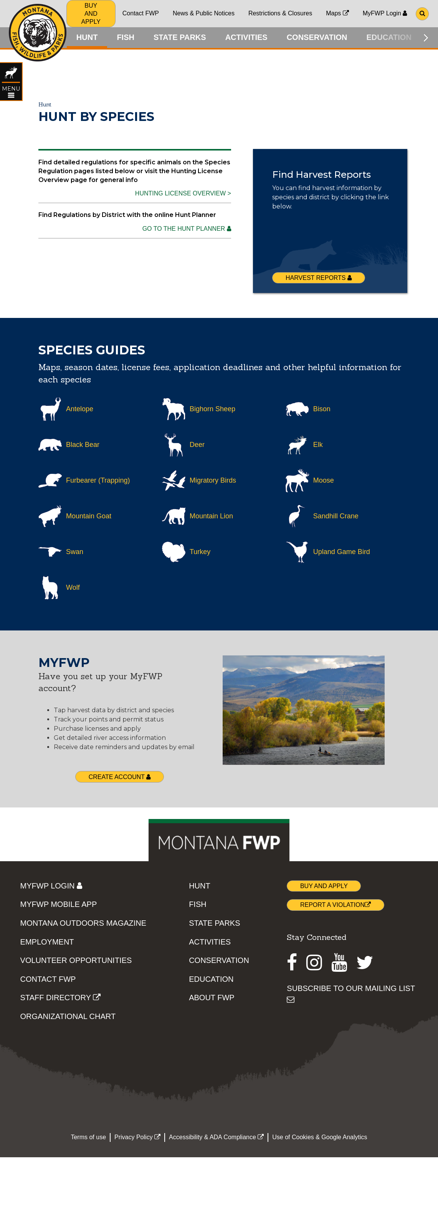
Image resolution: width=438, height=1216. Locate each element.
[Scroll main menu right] (426, 37)
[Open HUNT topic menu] (11, 96)
